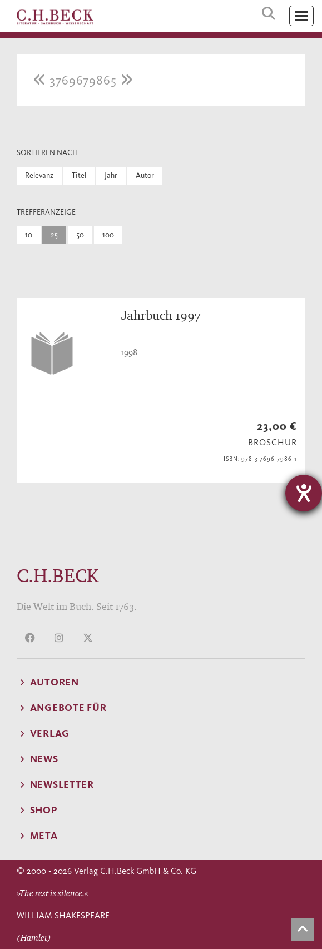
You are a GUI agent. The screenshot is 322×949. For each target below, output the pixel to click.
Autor (145, 175)
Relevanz (39, 175)
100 (108, 235)
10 (28, 235)
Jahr (111, 175)
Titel (79, 175)
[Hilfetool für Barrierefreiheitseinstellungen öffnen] (303, 493)
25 (54, 235)
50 (80, 235)
